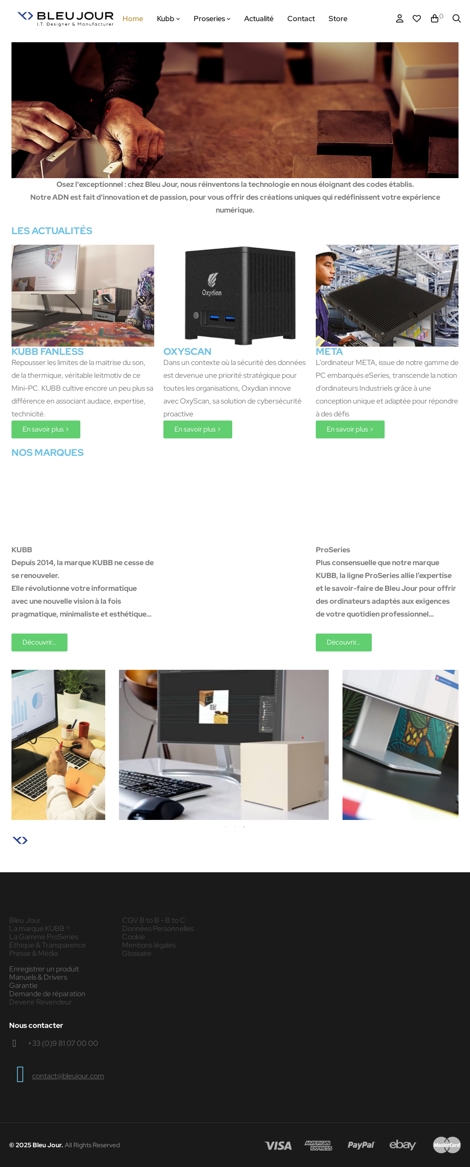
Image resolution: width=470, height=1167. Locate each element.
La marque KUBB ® (39, 929)
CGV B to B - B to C (153, 920)
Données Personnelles (158, 929)
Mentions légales (149, 945)
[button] (45, 429)
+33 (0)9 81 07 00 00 (63, 1043)
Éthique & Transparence (47, 945)
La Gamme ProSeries (43, 937)
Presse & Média (33, 953)
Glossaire (136, 953)
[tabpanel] (296, 744)
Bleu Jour (25, 920)
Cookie (133, 937)
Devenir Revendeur (40, 1002)
